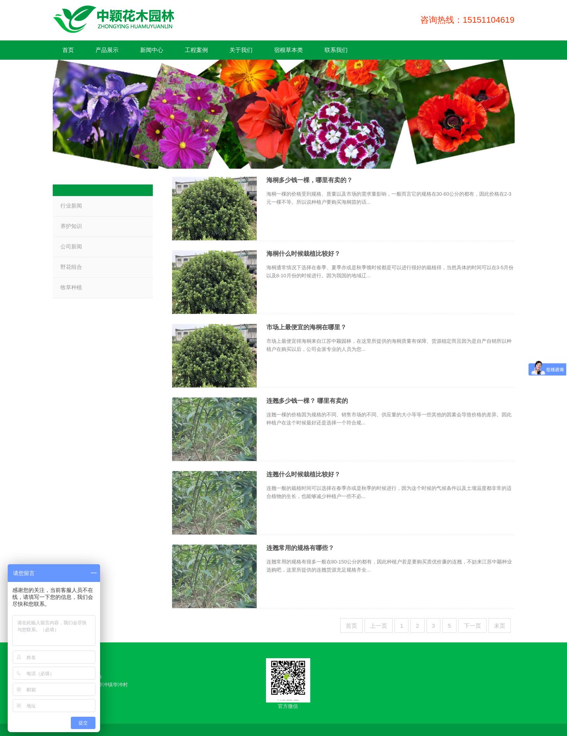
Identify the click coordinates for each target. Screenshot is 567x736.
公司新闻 (71, 246)
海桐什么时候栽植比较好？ (303, 253)
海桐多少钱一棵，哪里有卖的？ (309, 180)
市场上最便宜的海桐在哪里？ (306, 327)
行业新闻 (71, 206)
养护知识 (71, 226)
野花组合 (71, 267)
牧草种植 (71, 287)
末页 (499, 625)
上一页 (378, 625)
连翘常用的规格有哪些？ (300, 548)
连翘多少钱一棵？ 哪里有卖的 (307, 400)
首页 (351, 625)
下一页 (472, 625)
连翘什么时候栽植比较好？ (303, 474)
